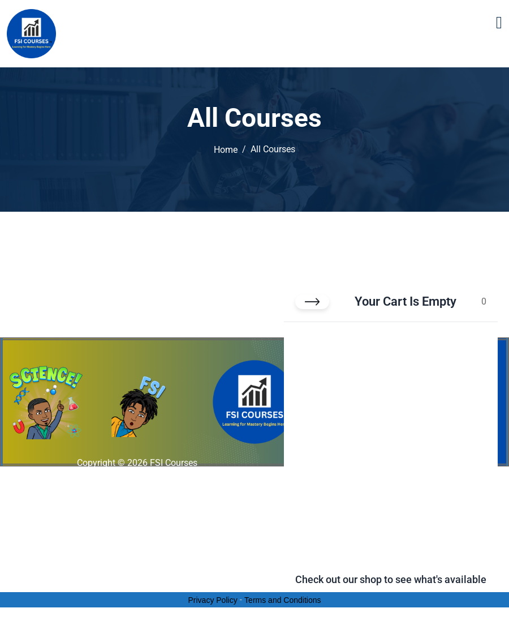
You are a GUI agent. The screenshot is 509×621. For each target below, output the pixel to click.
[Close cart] (312, 301)
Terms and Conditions (282, 600)
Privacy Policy (213, 600)
